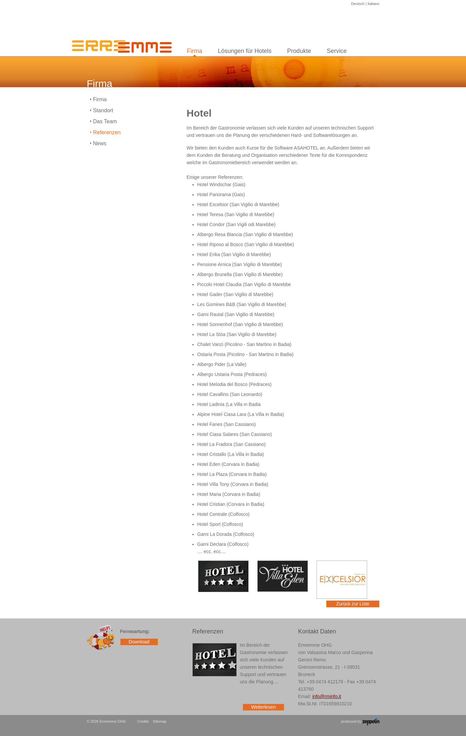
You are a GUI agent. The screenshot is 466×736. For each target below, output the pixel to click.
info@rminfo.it (326, 696)
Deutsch (357, 4)
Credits (143, 721)
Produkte (299, 51)
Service (337, 51)
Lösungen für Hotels (245, 51)
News (100, 143)
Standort (103, 110)
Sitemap (159, 721)
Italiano (373, 4)
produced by (360, 722)
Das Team (105, 121)
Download (139, 641)
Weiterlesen (263, 707)
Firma (194, 51)
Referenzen (107, 132)
